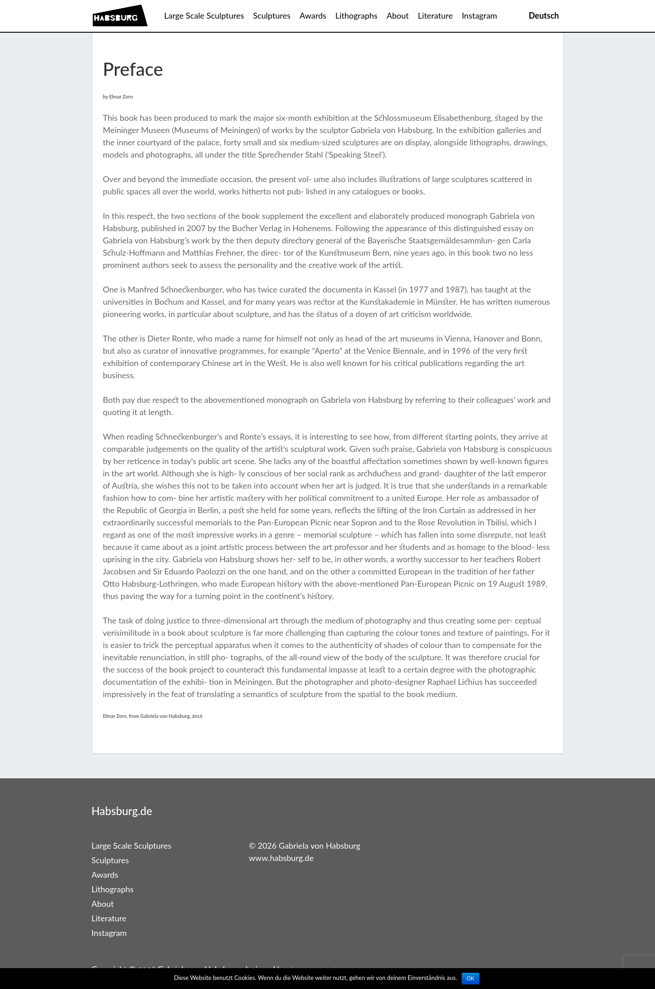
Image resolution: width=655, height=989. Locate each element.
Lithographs (356, 15)
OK (470, 978)
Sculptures (272, 15)
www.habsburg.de (281, 858)
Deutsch (544, 15)
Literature (435, 15)
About (398, 15)
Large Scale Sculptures (204, 15)
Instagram (479, 15)
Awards (313, 15)
